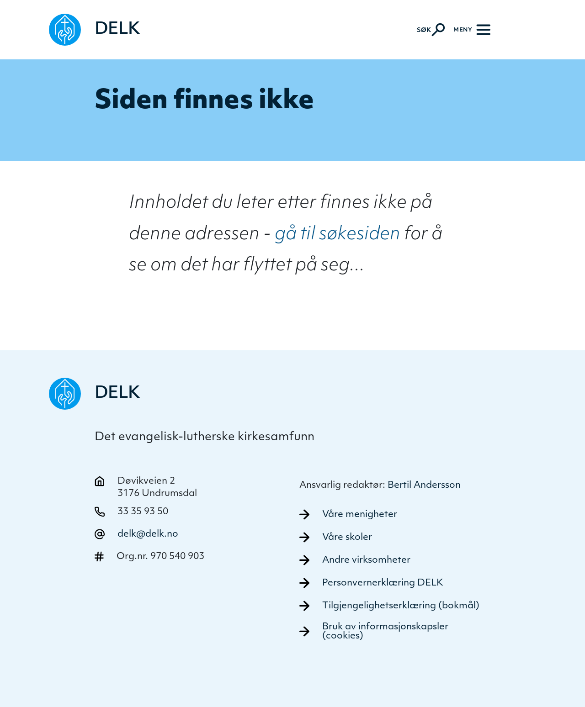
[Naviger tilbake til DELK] (94, 30)
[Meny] (471, 30)
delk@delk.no (147, 534)
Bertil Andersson (424, 485)
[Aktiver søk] (431, 30)
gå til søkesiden (337, 235)
